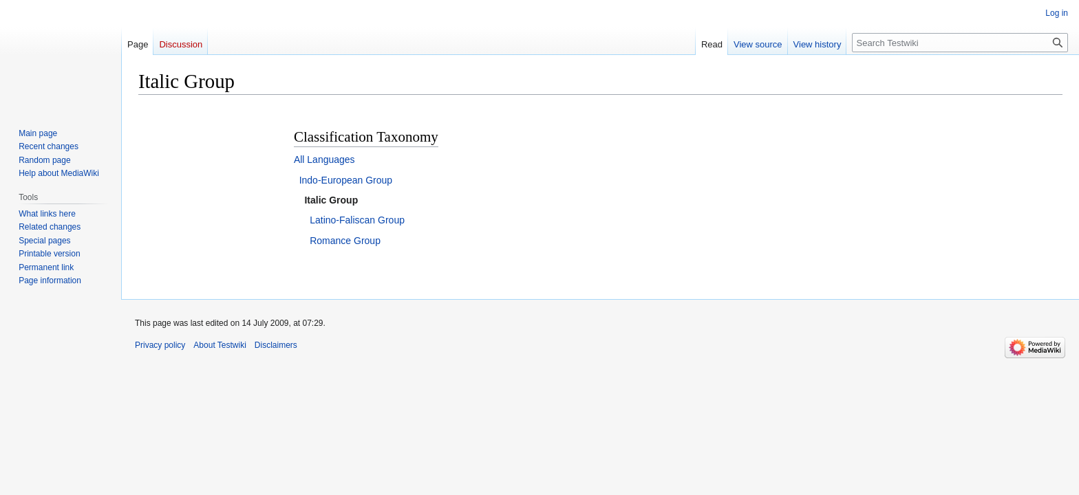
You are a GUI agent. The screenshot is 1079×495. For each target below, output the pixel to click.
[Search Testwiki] (960, 42)
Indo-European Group (345, 180)
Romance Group (345, 240)
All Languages (324, 159)
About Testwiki (219, 345)
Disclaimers (276, 345)
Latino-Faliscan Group (357, 220)
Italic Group (331, 200)
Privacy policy (160, 345)
